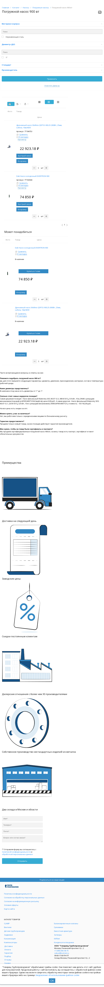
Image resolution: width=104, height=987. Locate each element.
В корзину (22, 161)
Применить (52, 79)
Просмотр (22, 139)
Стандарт (52, 65)
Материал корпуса (52, 24)
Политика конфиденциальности (18, 894)
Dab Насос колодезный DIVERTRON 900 (31, 248)
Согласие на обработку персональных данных (24, 897)
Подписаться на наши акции (52, 880)
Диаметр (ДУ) (52, 44)
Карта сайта (9, 909)
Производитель (52, 70)
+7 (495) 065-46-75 (61, 950)
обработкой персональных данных (17, 854)
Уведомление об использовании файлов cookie (57, 975)
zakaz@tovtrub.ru (61, 953)
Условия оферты (11, 905)
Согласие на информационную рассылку (21, 901)
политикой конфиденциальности (16, 852)
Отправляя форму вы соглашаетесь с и (19, 851)
